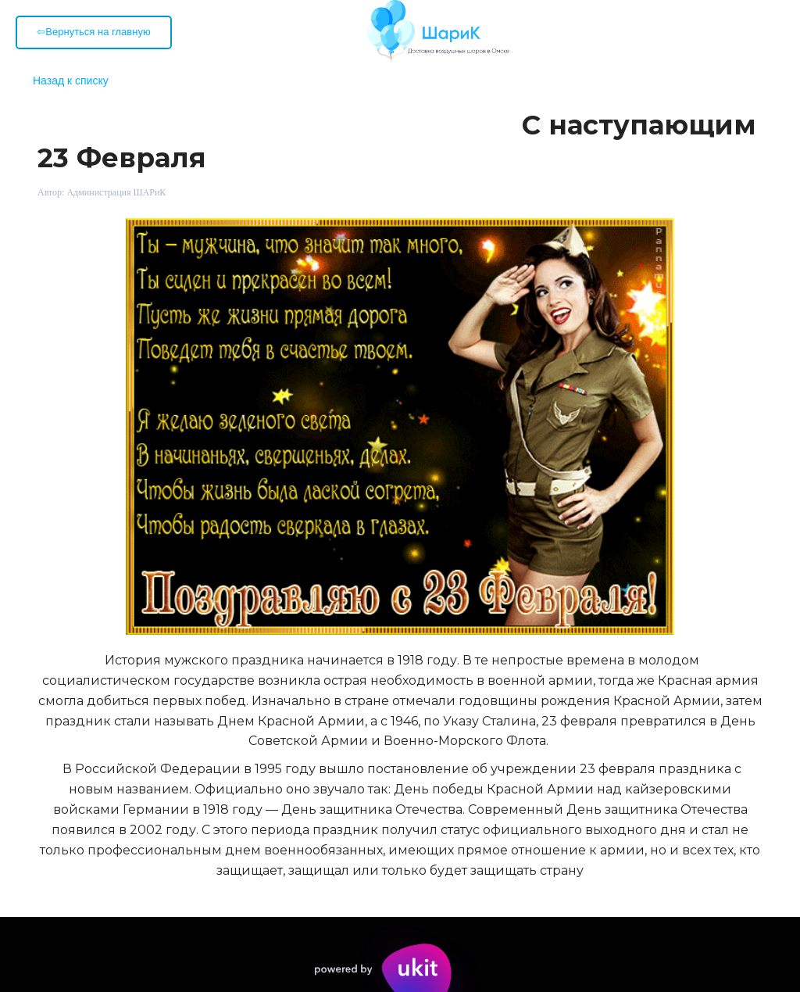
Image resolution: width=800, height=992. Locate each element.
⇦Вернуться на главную (93, 32)
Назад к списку (71, 80)
